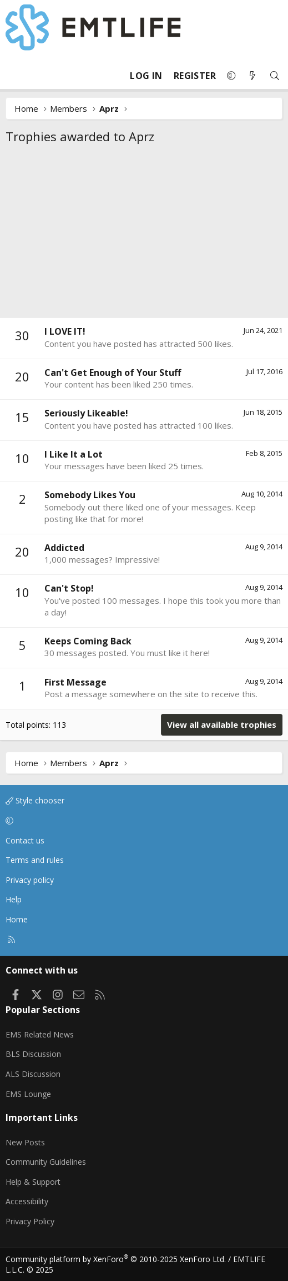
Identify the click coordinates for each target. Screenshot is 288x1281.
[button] (231, 75)
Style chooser (35, 800)
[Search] (275, 76)
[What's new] (252, 76)
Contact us (25, 840)
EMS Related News (40, 1034)
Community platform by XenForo (116, 1259)
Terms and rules (35, 860)
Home (17, 919)
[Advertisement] (144, 234)
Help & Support (33, 1181)
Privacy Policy (30, 1221)
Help (14, 899)
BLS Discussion (33, 1054)
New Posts (25, 1142)
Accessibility (27, 1201)
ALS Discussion (33, 1074)
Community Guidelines (46, 1161)
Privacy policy (30, 880)
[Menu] (14, 75)
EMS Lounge (28, 1094)
